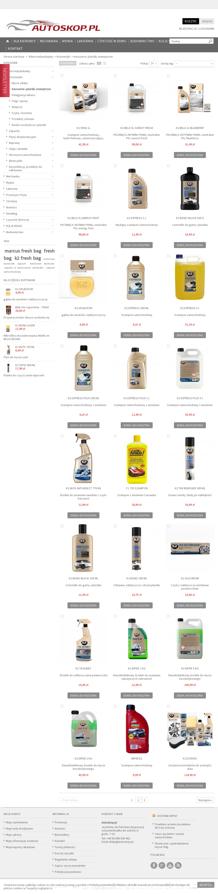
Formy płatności (65, 847)
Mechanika (49, 41)
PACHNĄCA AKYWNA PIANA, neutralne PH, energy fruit (83, 226)
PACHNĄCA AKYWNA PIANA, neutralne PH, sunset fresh (136, 136)
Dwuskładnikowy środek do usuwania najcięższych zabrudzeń (136, 677)
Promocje (61, 822)
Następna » (205, 800)
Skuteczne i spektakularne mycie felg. (172, 845)
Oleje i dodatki (18, 149)
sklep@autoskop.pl (121, 842)
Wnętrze (17, 107)
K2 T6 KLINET (83, 668)
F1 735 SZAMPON (137, 488)
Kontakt (15, 48)
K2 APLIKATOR (83, 308)
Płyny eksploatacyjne (22, 137)
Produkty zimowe (23, 119)
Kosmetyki (63, 56)
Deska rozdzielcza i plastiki (29, 125)
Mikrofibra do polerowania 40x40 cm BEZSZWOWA (26, 337)
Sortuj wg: (167, 63)
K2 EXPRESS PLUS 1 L (137, 398)
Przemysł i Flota (16, 195)
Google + (162, 865)
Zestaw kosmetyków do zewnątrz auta (190, 767)
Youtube (170, 865)
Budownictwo (142, 41)
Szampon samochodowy (136, 315)
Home (7, 41)
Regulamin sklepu (66, 859)
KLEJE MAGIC (14, 226)
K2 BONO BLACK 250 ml (83, 578)
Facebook (154, 865)
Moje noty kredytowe (19, 828)
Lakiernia (85, 41)
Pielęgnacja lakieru (23, 95)
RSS (178, 865)
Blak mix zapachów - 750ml (32, 308)
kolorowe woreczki (42, 263)
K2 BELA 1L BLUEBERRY (190, 128)
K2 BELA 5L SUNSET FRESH (136, 128)
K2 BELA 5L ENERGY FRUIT (83, 218)
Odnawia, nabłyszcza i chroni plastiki (136, 585)
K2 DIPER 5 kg (190, 668)
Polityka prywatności (68, 872)
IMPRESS (136, 758)
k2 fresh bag (27, 258)
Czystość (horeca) (17, 220)
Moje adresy (14, 835)
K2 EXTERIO (190, 758)
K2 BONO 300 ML (136, 578)
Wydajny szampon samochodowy (137, 225)
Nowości (11, 207)
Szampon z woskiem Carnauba (136, 495)
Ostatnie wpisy (167, 816)
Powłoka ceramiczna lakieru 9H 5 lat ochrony (172, 826)
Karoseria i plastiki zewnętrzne (31, 89)
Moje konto (12, 814)
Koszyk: (191, 21)
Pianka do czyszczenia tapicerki (24, 375)
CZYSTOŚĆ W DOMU (112, 41)
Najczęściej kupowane (19, 280)
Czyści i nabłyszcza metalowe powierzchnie (190, 586)
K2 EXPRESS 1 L (136, 218)
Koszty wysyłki (64, 853)
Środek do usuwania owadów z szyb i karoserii (83, 496)
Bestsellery (62, 835)
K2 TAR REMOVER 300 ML (190, 488)
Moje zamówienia (17, 822)
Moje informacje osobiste (22, 841)
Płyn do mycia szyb (16, 357)
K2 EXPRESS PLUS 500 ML (83, 398)
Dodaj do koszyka (83, 155)
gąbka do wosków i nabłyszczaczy (84, 315)
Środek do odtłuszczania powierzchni (84, 675)
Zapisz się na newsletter (70, 866)
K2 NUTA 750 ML (25, 348)
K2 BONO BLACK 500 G (190, 218)
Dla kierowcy (24, 41)
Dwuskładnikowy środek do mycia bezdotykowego (189, 677)
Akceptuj (205, 885)
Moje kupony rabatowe (20, 847)
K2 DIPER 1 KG (136, 668)
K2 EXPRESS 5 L (189, 308)
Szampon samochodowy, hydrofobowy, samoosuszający (83, 136)
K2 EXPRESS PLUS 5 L (190, 398)
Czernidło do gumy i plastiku (190, 225)
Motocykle (15, 161)
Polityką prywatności (102, 885)
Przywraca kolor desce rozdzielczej (26, 317)
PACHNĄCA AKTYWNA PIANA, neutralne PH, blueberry (190, 136)
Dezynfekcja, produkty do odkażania (25, 168)
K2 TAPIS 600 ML (25, 366)
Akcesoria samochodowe (25, 155)
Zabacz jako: (87, 63)
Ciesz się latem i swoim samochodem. (169, 835)
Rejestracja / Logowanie (196, 29)
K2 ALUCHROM (190, 578)
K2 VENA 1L (83, 128)
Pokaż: (145, 63)
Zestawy (11, 201)
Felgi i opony (20, 101)
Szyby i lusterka (22, 113)
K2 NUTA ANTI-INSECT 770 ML (83, 488)
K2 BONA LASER (25, 327)
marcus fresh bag (22, 251)
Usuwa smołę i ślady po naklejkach (190, 495)
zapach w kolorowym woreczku (23, 267)
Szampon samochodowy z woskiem (83, 405)
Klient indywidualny (41, 56)
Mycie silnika (20, 83)
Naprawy (14, 143)
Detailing (11, 213)
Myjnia (67, 41)
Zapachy (14, 131)
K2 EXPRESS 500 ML (137, 308)
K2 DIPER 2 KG (83, 758)
